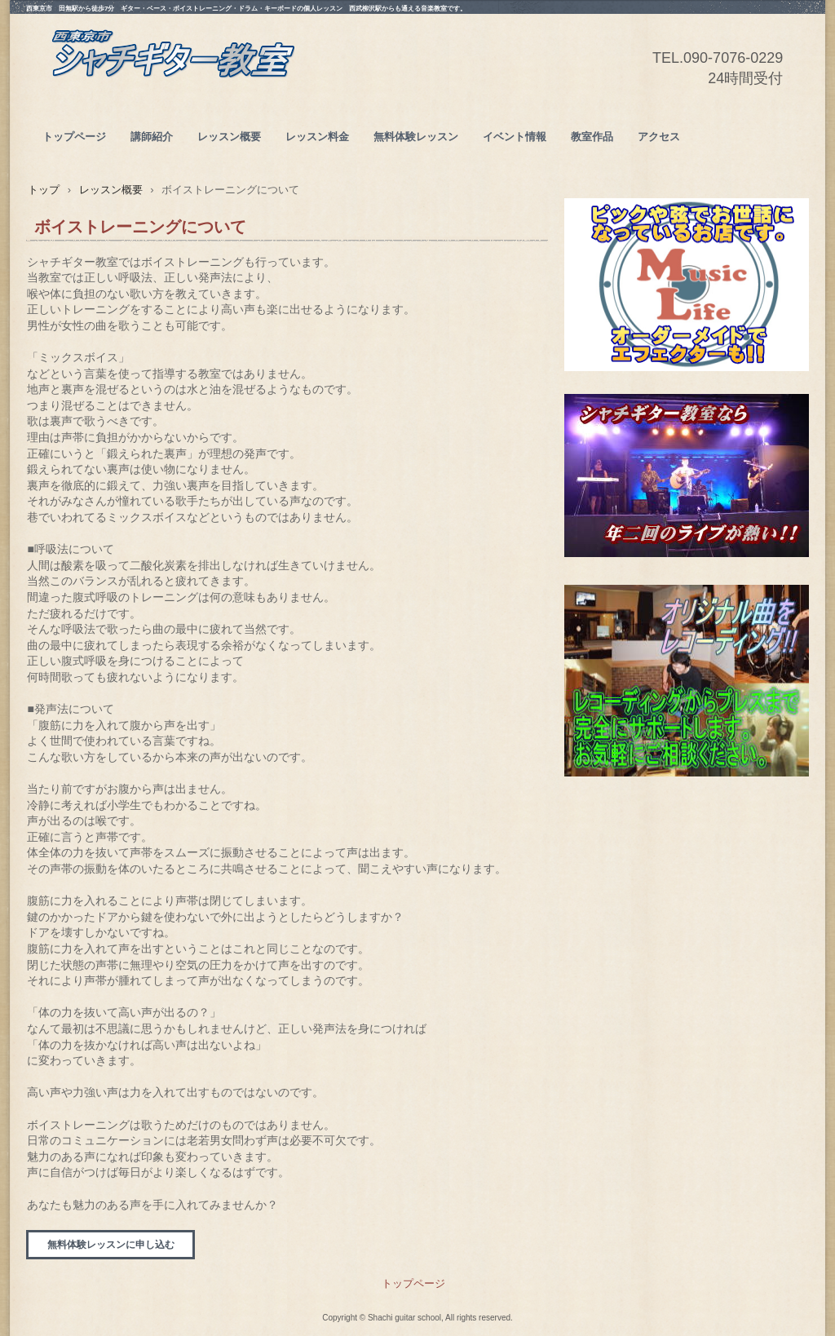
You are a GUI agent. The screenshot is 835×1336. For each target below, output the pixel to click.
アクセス (659, 137)
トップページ (74, 137)
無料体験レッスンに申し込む (111, 1244)
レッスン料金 (317, 137)
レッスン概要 (229, 137)
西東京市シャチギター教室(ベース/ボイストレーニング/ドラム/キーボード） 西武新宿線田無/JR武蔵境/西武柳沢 (172, 74)
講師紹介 (151, 137)
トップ (44, 190)
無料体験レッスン (415, 137)
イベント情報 (514, 137)
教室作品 (592, 137)
